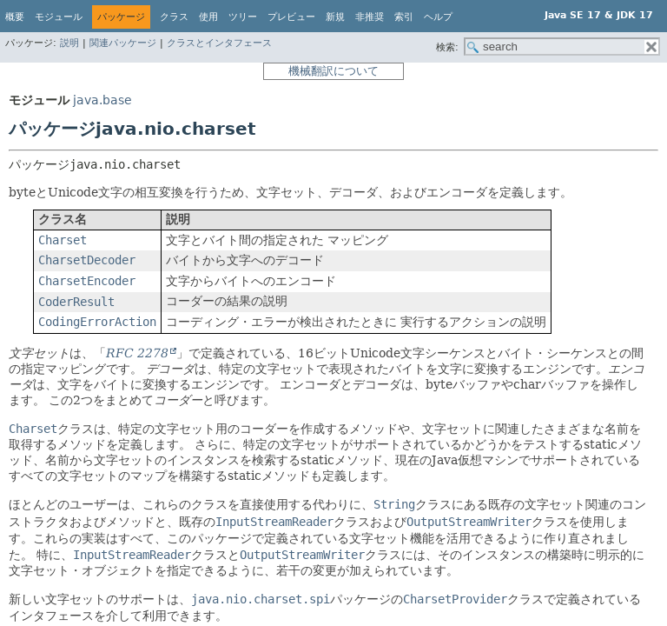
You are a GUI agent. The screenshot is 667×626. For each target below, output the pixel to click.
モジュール (59, 17)
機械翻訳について (333, 70)
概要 (14, 17)
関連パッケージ (122, 43)
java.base (102, 100)
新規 (335, 17)
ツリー (242, 17)
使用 (208, 17)
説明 (69, 43)
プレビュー (291, 17)
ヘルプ (438, 17)
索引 (403, 17)
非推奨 (369, 17)
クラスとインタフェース (219, 43)
